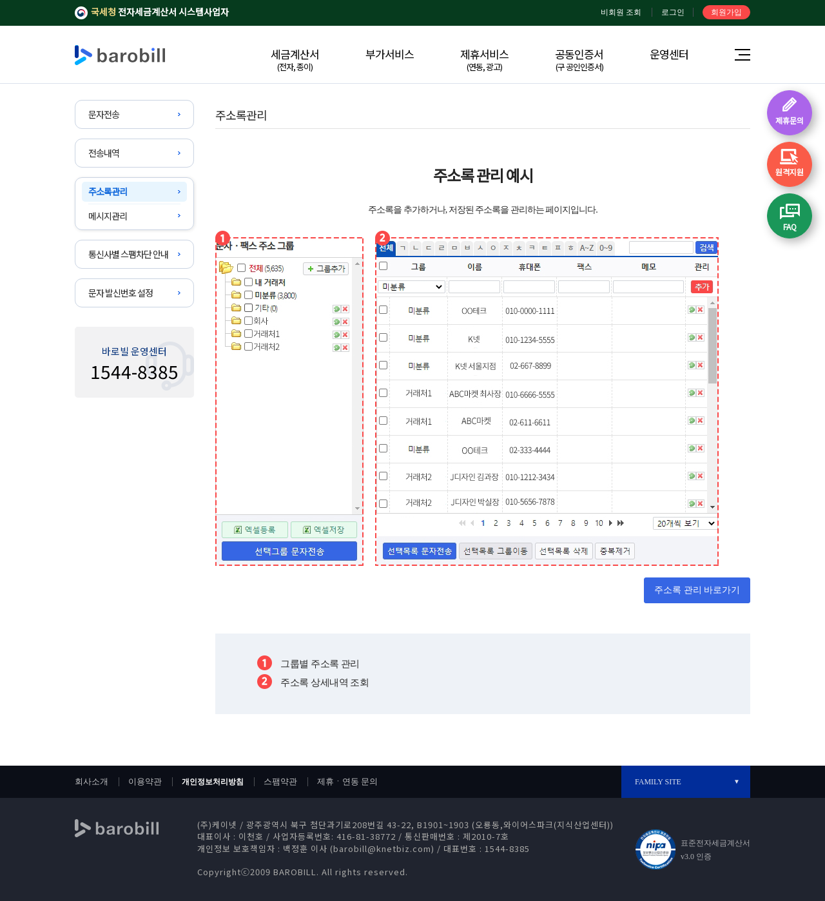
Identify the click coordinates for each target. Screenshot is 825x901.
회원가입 (726, 12)
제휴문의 (789, 120)
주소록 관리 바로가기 (697, 590)
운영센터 (669, 54)
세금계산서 (295, 59)
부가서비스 (389, 54)
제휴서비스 (484, 59)
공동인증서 (579, 59)
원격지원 (789, 171)
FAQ (790, 226)
